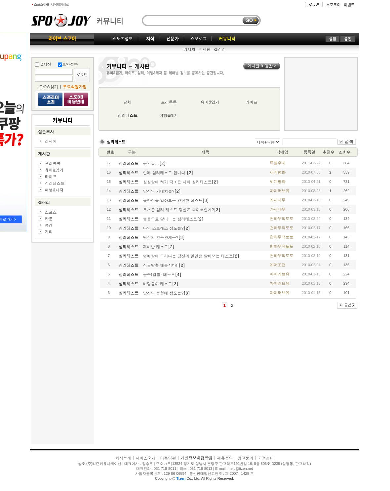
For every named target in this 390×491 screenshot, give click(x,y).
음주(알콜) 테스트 (159, 274)
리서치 (189, 49)
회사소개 (123, 458)
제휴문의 (225, 458)
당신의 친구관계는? (160, 237)
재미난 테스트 (155, 246)
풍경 (49, 225)
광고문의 (246, 458)
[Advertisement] (62, 345)
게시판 (205, 49)
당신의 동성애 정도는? (163, 293)
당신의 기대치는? (159, 191)
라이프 (51, 176)
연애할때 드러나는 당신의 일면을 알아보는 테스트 (188, 256)
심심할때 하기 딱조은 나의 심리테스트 (177, 181)
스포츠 (51, 212)
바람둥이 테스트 (157, 283)
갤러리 (220, 49)
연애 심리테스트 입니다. (165, 172)
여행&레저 (54, 189)
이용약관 (168, 458)
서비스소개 (145, 458)
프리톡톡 (53, 163)
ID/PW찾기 (48, 86)
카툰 (49, 218)
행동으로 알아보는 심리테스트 (170, 219)
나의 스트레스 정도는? (163, 228)
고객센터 (266, 458)
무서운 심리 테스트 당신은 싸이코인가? (178, 209)
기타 (49, 231)
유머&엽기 (54, 170)
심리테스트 (55, 183)
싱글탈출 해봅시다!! (161, 265)
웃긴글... (151, 163)
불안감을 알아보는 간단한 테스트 (173, 200)
